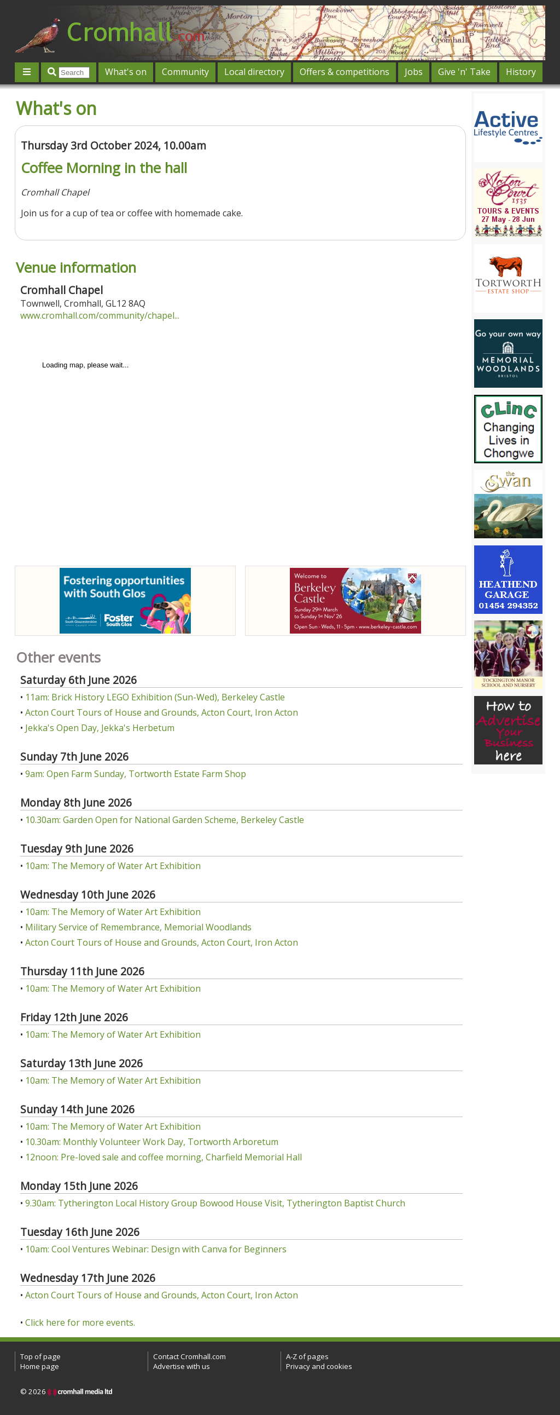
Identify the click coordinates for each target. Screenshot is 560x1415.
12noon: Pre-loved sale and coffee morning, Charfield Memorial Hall (163, 1157)
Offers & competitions (344, 72)
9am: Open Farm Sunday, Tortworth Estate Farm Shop (135, 774)
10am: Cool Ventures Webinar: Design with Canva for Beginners (156, 1249)
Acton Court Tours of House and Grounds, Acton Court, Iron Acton (161, 712)
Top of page (40, 1356)
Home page (39, 1366)
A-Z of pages (307, 1356)
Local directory (254, 72)
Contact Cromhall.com (189, 1356)
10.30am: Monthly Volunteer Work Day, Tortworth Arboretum (151, 1142)
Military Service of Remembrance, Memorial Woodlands (138, 927)
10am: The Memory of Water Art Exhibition (113, 866)
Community (185, 72)
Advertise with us (181, 1366)
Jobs (414, 72)
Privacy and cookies (319, 1366)
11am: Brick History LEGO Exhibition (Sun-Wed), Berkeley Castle (155, 697)
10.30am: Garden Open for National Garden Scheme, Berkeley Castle (164, 820)
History (521, 72)
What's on (126, 72)
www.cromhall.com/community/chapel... (99, 315)
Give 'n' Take (464, 72)
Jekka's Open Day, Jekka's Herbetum (99, 728)
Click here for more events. (80, 1322)
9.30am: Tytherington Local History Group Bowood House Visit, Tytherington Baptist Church (215, 1203)
